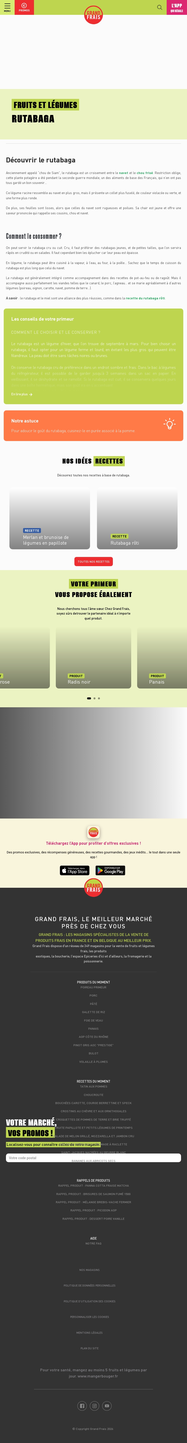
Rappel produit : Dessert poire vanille (93, 1219)
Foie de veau (93, 1020)
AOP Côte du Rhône (93, 1037)
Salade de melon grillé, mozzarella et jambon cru (93, 1136)
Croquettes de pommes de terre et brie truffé (93, 1119)
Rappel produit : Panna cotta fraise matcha (93, 1185)
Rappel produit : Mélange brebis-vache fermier (93, 1202)
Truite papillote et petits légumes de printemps (93, 1128)
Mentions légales (89, 1332)
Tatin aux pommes (93, 1086)
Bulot (93, 1053)
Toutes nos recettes (94, 561)
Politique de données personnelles (90, 1285)
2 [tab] (96, 699)
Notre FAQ (93, 1243)
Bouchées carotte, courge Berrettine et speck (93, 1103)
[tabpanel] (93, 660)
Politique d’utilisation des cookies (90, 1301)
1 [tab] (89, 699)
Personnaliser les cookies (89, 1317)
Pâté (93, 1004)
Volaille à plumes (93, 1062)
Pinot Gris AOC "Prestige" (93, 1045)
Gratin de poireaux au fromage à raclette (93, 1144)
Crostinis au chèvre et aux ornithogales (93, 1111)
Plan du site (89, 1348)
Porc (93, 995)
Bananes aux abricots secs (94, 1161)
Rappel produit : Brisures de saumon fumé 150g (93, 1194)
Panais (93, 1028)
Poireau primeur (93, 987)
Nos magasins (89, 1270)
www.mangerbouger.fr (98, 1375)
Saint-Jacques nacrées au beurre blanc (93, 1152)
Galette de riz (93, 1012)
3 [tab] (100, 699)
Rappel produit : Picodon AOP (93, 1210)
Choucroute (93, 1095)
